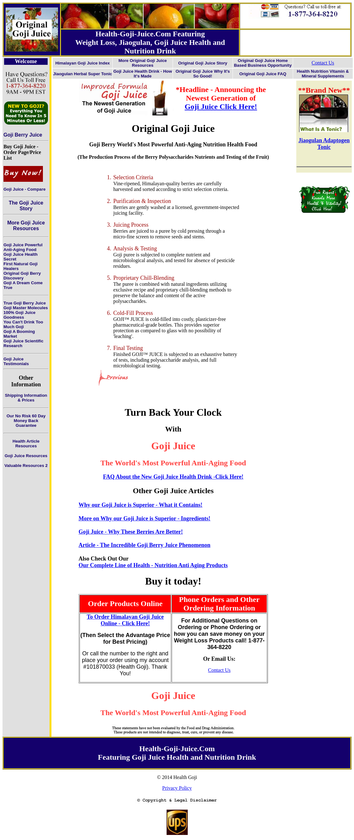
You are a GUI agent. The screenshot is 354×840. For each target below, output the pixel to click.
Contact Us (323, 62)
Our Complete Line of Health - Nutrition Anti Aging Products (153, 565)
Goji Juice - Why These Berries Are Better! (131, 532)
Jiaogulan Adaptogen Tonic (324, 143)
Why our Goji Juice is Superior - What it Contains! (141, 505)
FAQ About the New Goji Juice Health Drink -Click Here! (173, 477)
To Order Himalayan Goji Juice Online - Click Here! (125, 620)
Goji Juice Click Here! (221, 106)
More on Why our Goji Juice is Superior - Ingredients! (144, 518)
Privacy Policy (177, 788)
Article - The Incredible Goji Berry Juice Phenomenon (144, 545)
